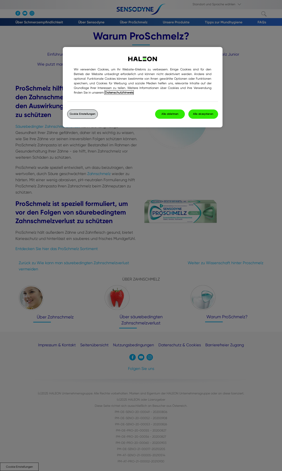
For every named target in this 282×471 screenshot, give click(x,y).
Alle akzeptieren (203, 114)
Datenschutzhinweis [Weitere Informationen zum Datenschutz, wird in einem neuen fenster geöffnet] (119, 92)
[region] (143, 87)
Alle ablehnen (169, 114)
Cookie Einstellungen (82, 114)
